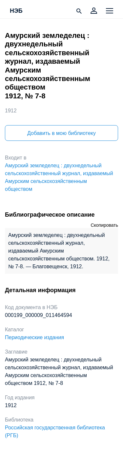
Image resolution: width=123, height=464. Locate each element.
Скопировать (104, 225)
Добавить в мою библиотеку (61, 133)
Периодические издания (34, 337)
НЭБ (16, 11)
